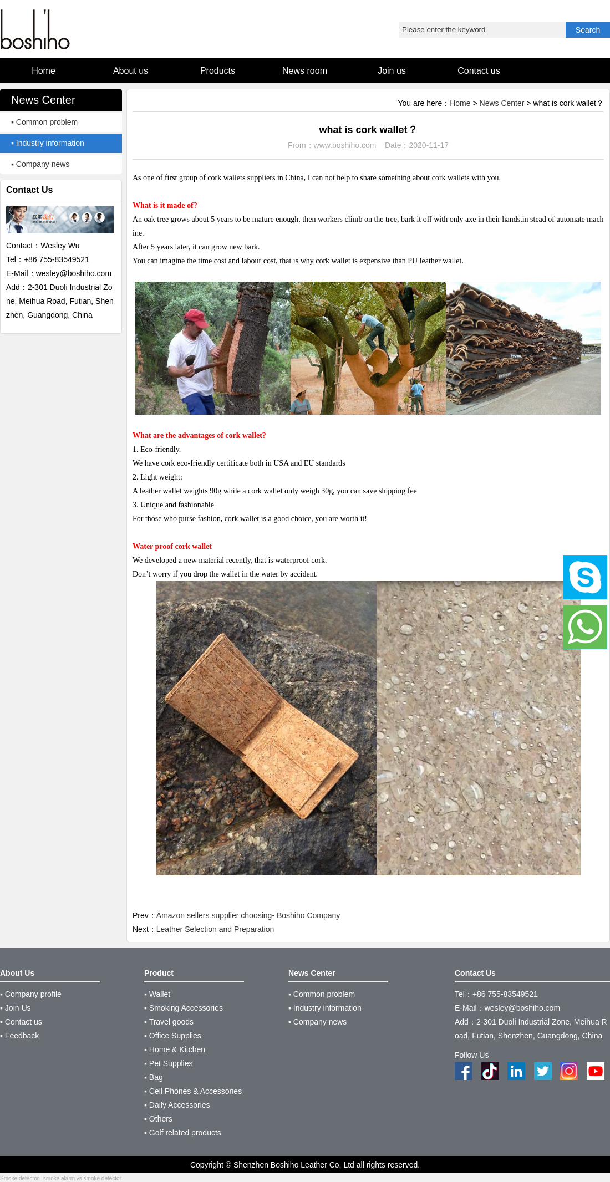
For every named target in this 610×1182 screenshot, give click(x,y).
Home (460, 103)
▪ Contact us (21, 1021)
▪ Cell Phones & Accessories (193, 1091)
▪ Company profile (31, 994)
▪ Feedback (19, 1035)
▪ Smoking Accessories (183, 1007)
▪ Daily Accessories (177, 1105)
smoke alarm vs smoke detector (82, 1178)
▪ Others (158, 1118)
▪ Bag (153, 1077)
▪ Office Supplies (172, 1035)
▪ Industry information (47, 143)
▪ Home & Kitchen (174, 1049)
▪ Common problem (44, 122)
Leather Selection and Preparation (215, 929)
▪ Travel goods (169, 1021)
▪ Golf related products (182, 1132)
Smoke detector (19, 1178)
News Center (502, 103)
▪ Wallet (157, 994)
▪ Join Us (15, 1007)
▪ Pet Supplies (168, 1063)
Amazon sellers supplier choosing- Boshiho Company (248, 915)
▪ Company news (40, 164)
